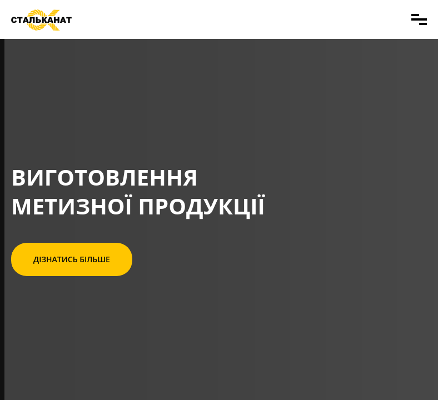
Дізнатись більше (71, 259)
